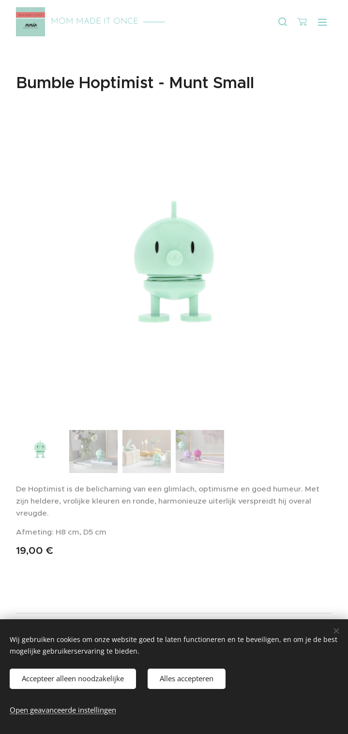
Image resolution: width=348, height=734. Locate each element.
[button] (282, 22)
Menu (322, 22)
